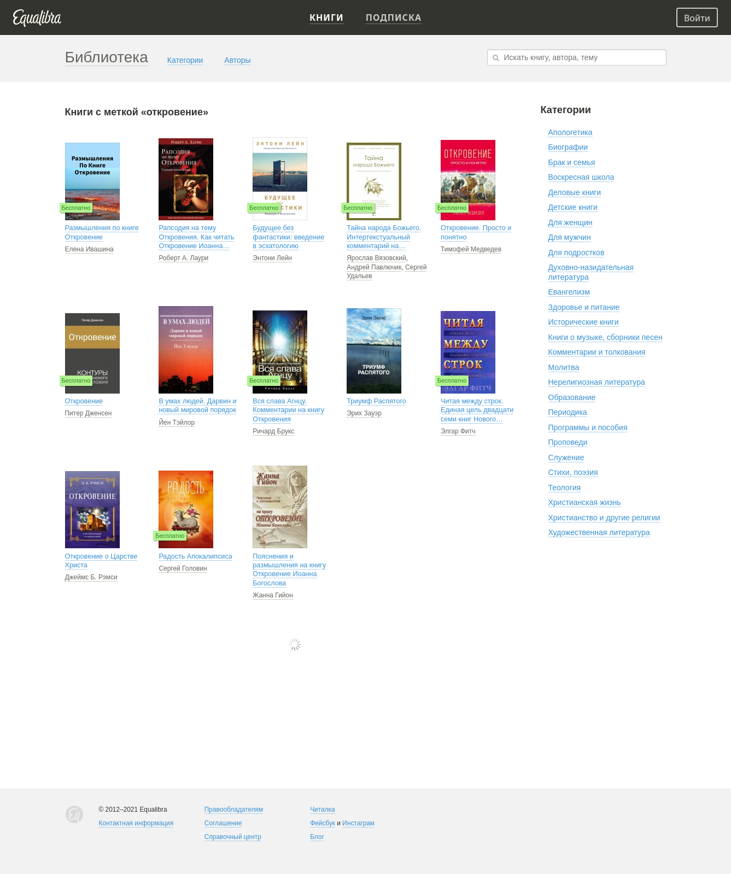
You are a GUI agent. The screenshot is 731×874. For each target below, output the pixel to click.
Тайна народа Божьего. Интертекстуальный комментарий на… (384, 237)
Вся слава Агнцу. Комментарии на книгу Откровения (288, 410)
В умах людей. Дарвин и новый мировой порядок (197, 405)
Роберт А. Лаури (183, 258)
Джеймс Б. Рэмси (91, 577)
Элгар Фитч (458, 431)
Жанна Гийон (273, 595)
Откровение (84, 401)
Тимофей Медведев (471, 249)
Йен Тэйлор (177, 422)
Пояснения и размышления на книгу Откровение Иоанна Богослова (289, 570)
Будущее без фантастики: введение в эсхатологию (288, 237)
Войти (697, 18)
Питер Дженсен (88, 413)
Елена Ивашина (89, 249)
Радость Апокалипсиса (195, 556)
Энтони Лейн (272, 258)
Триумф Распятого (376, 401)
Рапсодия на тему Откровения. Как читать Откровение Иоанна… (196, 237)
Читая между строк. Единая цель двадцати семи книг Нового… (477, 410)
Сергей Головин (183, 568)
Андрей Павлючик (374, 267)
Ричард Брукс (273, 431)
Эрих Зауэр (364, 413)
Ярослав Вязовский (376, 258)
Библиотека (106, 57)
